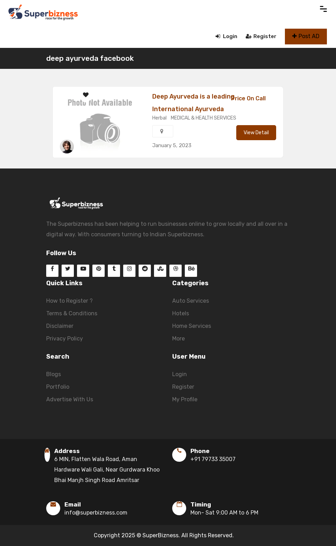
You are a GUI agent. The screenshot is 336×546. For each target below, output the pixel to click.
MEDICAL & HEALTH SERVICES (203, 118)
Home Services (191, 326)
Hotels (180, 313)
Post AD (306, 36)
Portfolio (57, 386)
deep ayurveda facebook (90, 58)
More (178, 338)
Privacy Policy (64, 338)
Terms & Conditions (71, 313)
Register (261, 36)
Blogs (53, 374)
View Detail (256, 133)
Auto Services (190, 300)
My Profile (184, 399)
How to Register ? (69, 300)
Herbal (159, 118)
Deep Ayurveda (92, 146)
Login (226, 36)
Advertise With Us (69, 399)
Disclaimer (60, 326)
